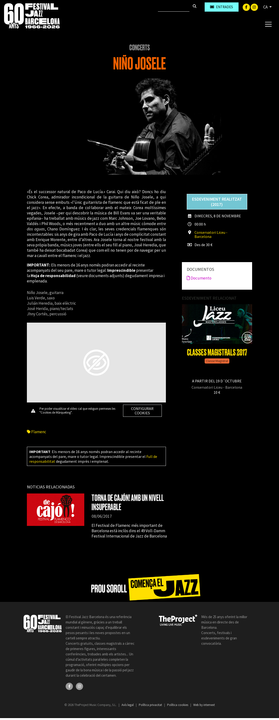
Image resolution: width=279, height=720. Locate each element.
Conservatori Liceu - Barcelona (210, 234)
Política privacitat (151, 705)
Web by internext (204, 705)
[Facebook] (247, 6)
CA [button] (265, 7)
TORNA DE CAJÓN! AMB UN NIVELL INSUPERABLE (128, 502)
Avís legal (128, 705)
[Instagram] (254, 6)
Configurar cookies (142, 410)
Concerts (139, 47)
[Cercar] (173, 7)
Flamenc (36, 431)
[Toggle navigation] (268, 24)
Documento (199, 278)
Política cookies (178, 705)
